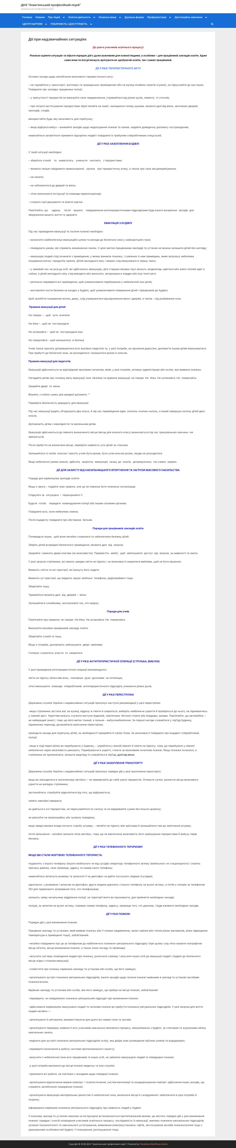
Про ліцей (54, 17)
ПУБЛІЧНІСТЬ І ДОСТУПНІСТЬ (69, 23)
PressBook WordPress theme (154, 1144)
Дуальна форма (134, 17)
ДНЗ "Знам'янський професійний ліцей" (51, 5)
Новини (40, 17)
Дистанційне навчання (188, 17)
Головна (27, 17)
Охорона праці (107, 17)
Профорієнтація (156, 17)
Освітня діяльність (79, 17)
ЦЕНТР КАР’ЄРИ (32, 23)
